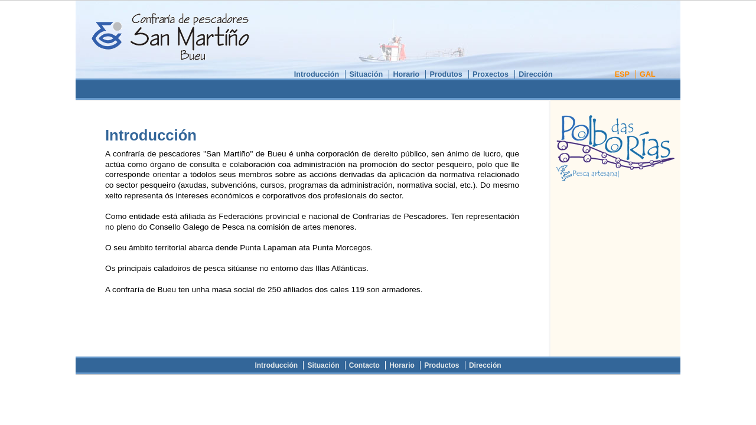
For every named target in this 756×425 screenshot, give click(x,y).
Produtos (445, 74)
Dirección (536, 74)
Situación (366, 74)
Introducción (316, 74)
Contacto (364, 365)
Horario (406, 74)
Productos (441, 365)
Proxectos (490, 74)
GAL (648, 74)
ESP (622, 74)
